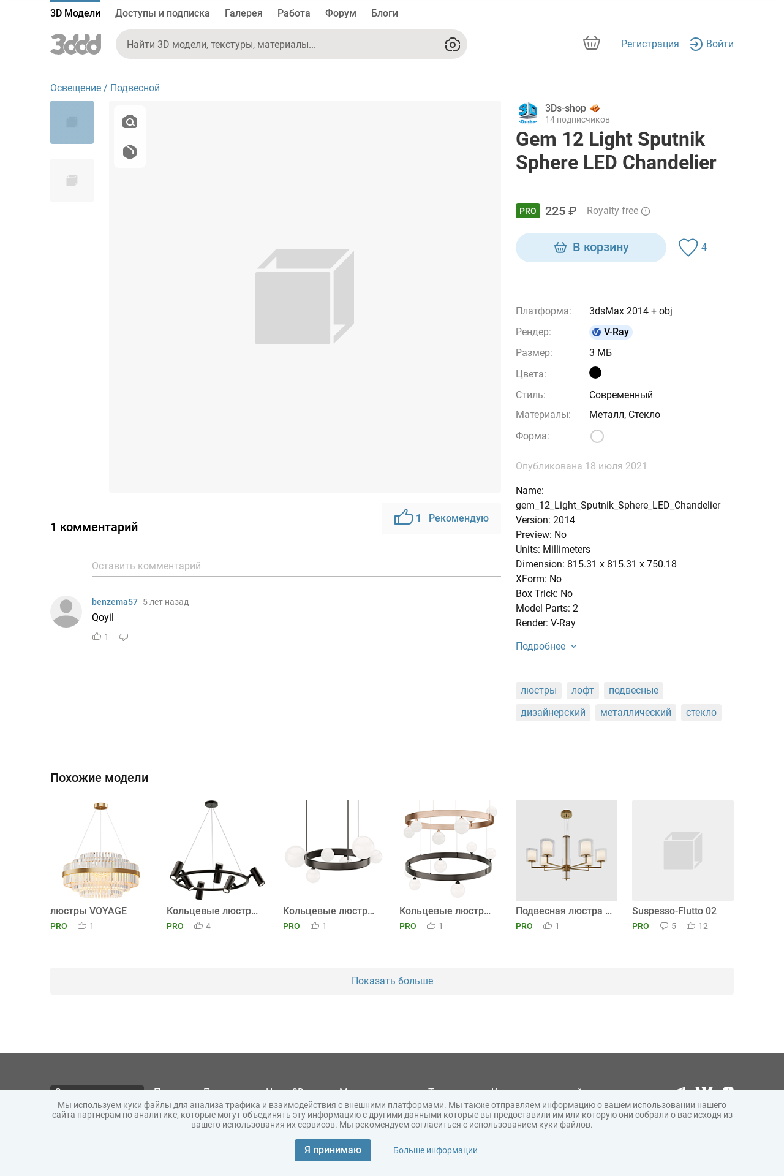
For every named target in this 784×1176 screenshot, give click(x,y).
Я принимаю (332, 1150)
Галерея (244, 13)
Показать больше (392, 981)
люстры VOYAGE (88, 911)
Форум (340, 13)
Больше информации (435, 1150)
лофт (582, 690)
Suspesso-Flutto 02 (674, 911)
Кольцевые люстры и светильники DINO (448, 911)
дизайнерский (553, 712)
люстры (539, 690)
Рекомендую (441, 518)
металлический (635, 712)
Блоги (384, 13)
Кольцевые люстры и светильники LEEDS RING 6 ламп (215, 911)
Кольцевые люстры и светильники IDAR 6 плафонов (331, 911)
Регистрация (650, 44)
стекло (701, 712)
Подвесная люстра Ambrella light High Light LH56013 (564, 911)
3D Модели (75, 13)
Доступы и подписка (162, 13)
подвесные (633, 690)
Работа (294, 13)
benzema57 (115, 602)
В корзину (591, 248)
